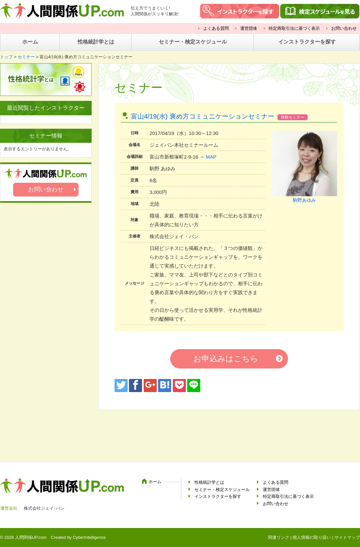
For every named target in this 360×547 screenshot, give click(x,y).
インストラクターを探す (307, 42)
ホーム (30, 42)
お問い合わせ (344, 28)
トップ (6, 56)
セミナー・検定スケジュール (193, 42)
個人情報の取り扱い (312, 537)
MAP (211, 157)
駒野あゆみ (304, 200)
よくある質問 (216, 28)
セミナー (26, 56)
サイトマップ (347, 537)
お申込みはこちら (225, 358)
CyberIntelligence (89, 537)
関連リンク (278, 537)
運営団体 (248, 28)
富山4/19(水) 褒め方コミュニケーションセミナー (202, 116)
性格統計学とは (96, 42)
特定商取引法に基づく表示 (294, 28)
